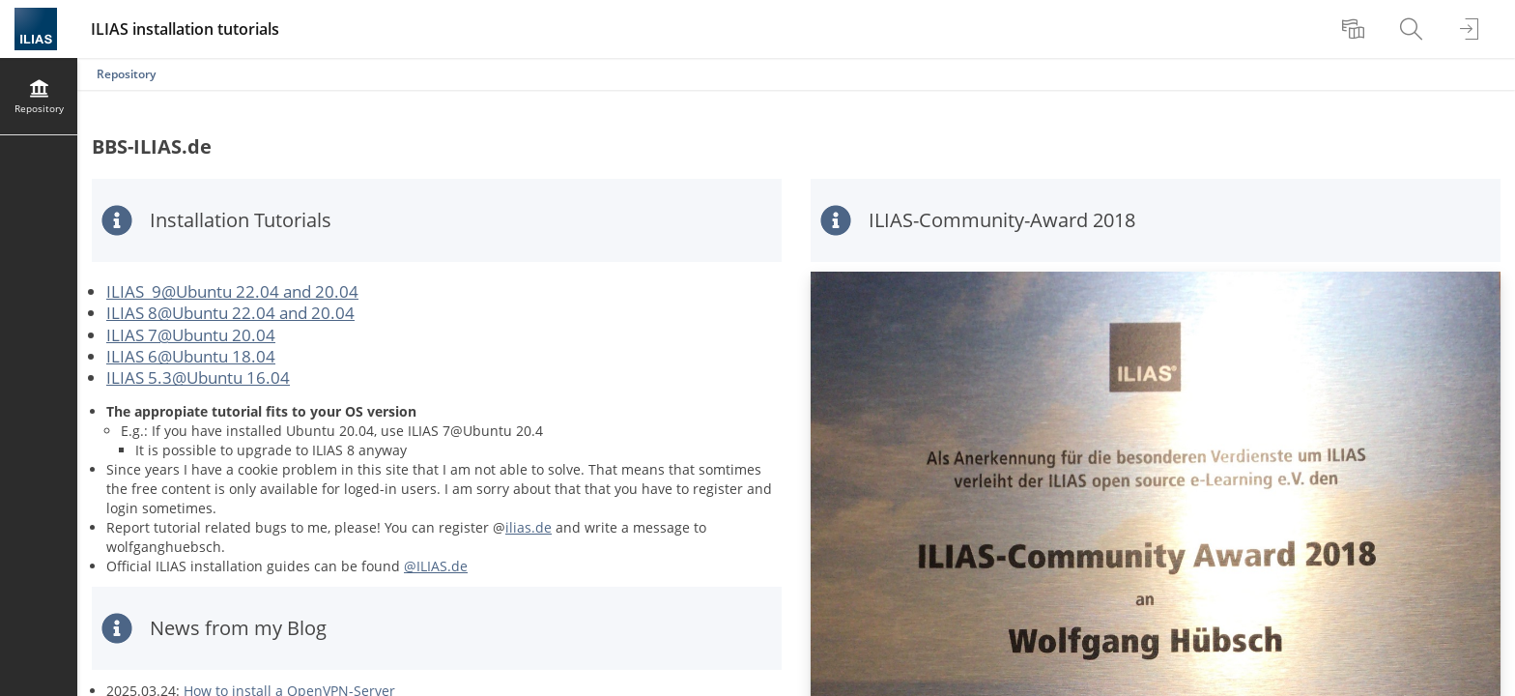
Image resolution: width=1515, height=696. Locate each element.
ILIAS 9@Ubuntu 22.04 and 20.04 (232, 291)
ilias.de (528, 527)
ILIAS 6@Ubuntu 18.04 (190, 356)
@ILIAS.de (436, 566)
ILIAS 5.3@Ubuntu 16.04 (198, 377)
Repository (126, 74)
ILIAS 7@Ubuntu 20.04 (190, 335)
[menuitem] (1356, 29)
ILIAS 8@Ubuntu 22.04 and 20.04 (230, 313)
